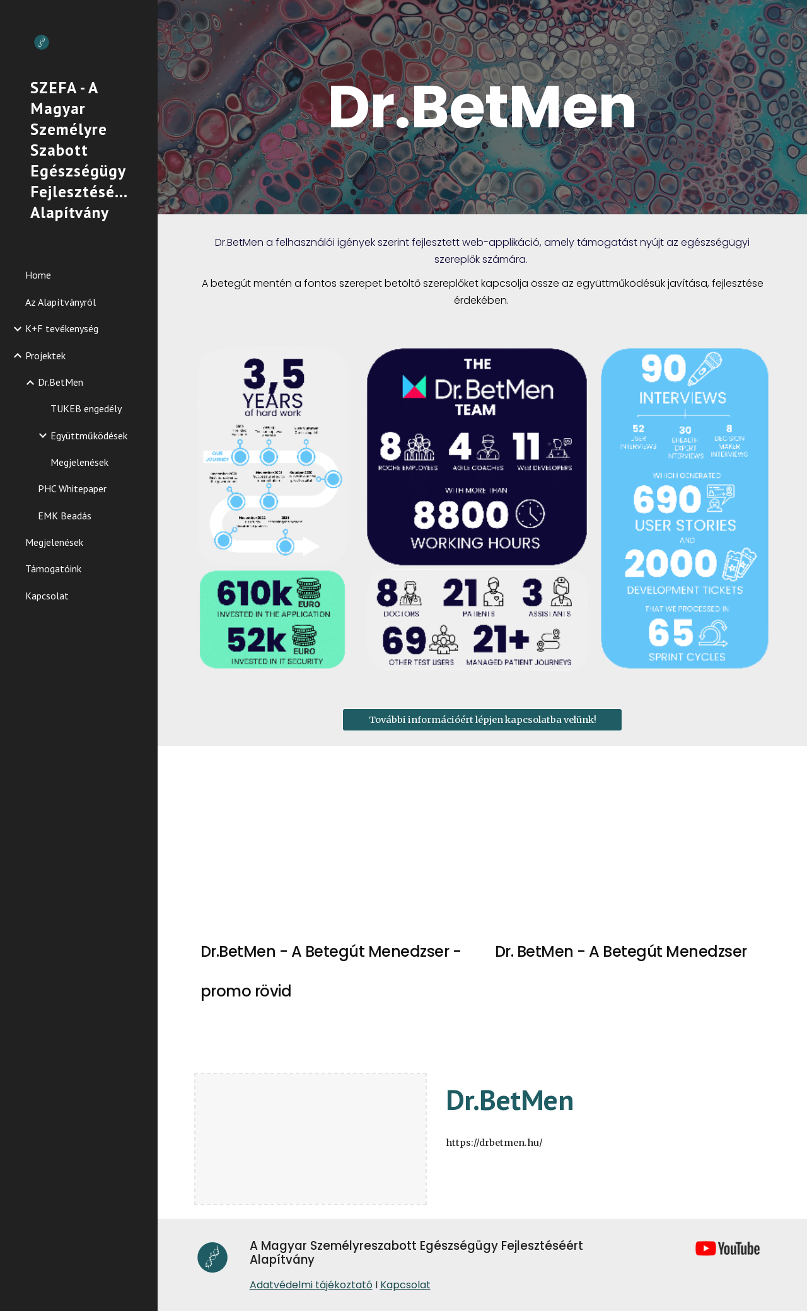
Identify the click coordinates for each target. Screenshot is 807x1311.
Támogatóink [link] (53, 568)
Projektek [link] (45, 355)
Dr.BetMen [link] (60, 382)
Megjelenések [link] (79, 462)
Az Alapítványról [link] (60, 302)
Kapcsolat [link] (47, 595)
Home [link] (38, 275)
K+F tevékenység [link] (61, 328)
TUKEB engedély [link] (86, 408)
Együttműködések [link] (88, 435)
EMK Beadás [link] (64, 515)
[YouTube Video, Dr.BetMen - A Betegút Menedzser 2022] (630, 839)
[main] (482, 106)
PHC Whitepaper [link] (72, 488)
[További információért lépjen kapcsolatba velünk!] (482, 719)
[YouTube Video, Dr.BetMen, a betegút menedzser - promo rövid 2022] (335, 839)
